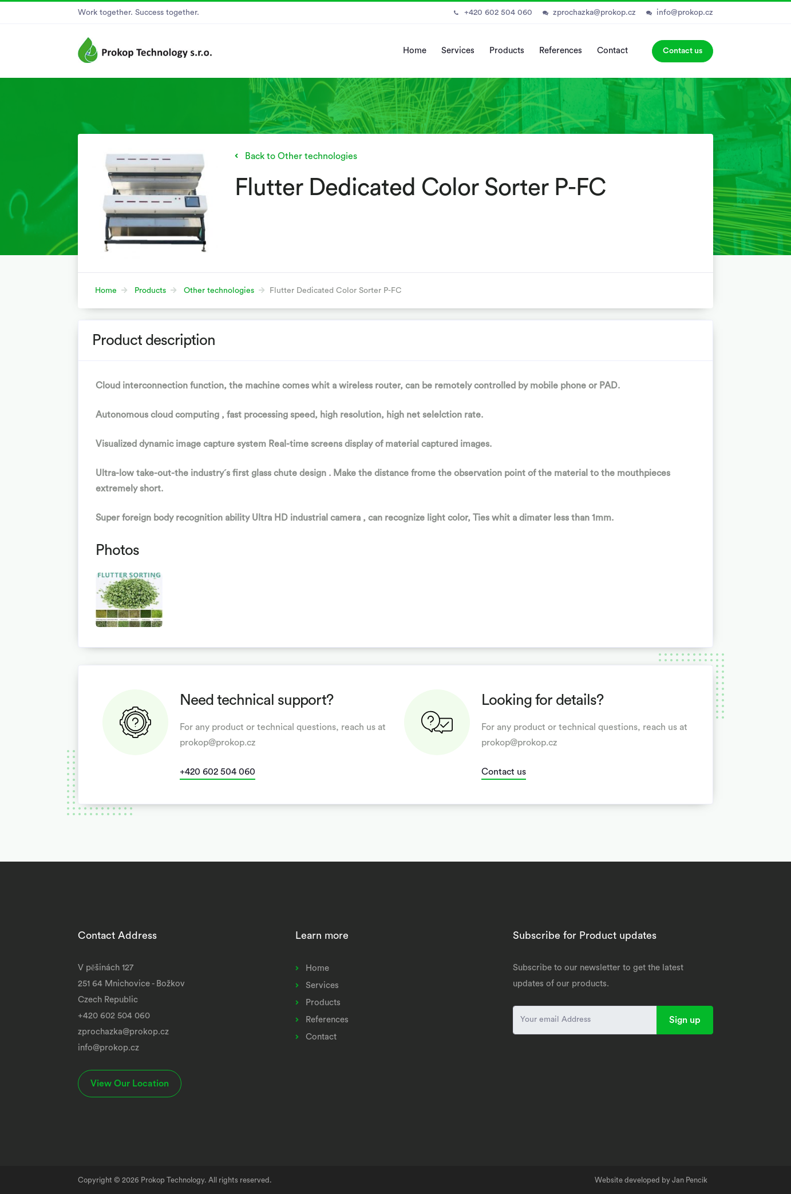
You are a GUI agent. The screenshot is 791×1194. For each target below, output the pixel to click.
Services (457, 50)
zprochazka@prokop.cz (594, 13)
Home (414, 50)
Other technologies (219, 291)
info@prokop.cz (684, 13)
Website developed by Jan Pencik (651, 1180)
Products (506, 50)
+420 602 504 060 (498, 13)
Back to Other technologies (301, 156)
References (560, 50)
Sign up (685, 1020)
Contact (612, 50)
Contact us (682, 51)
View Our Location (129, 1083)
